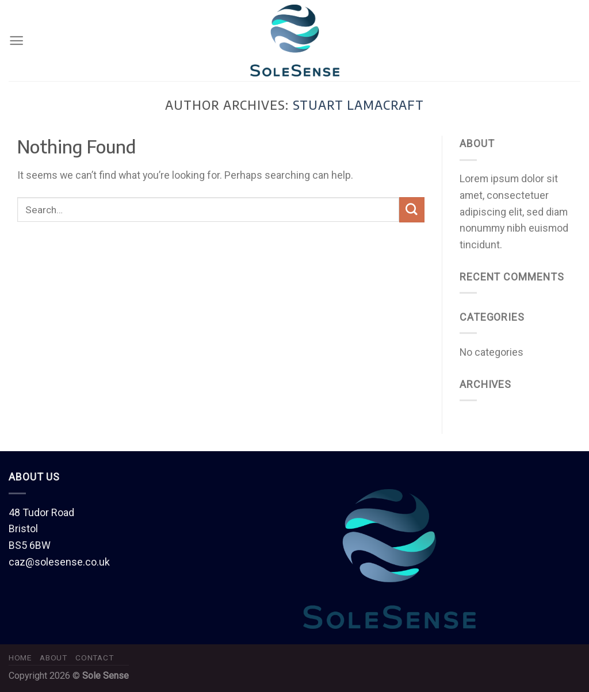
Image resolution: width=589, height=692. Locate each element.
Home (20, 657)
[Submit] (411, 209)
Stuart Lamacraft (358, 105)
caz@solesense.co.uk (59, 562)
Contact (94, 657)
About (53, 657)
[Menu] (16, 40)
